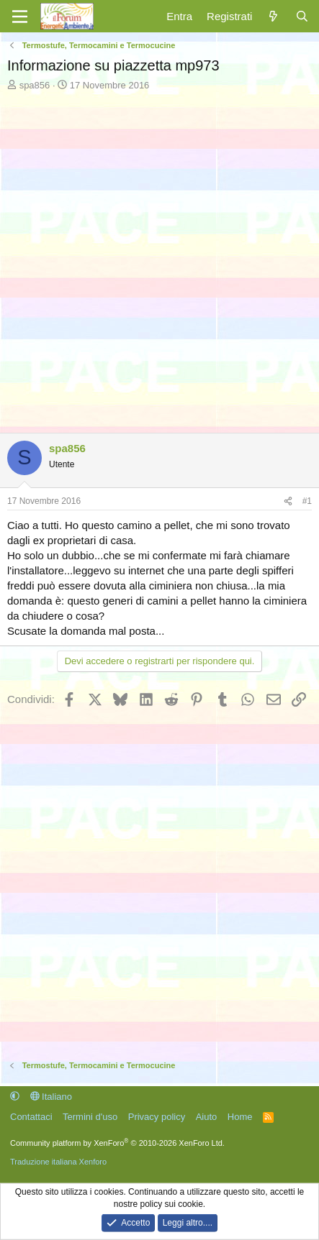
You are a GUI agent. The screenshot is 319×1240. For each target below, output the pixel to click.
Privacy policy (156, 1116)
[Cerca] (302, 16)
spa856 (34, 85)
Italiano (51, 1096)
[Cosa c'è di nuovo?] (273, 16)
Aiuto (206, 1116)
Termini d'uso (90, 1116)
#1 (307, 501)
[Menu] (20, 16)
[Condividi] (288, 501)
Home (240, 1116)
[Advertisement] (159, 258)
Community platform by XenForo (117, 1143)
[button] (14, 1096)
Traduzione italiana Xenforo (58, 1161)
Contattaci (31, 1116)
